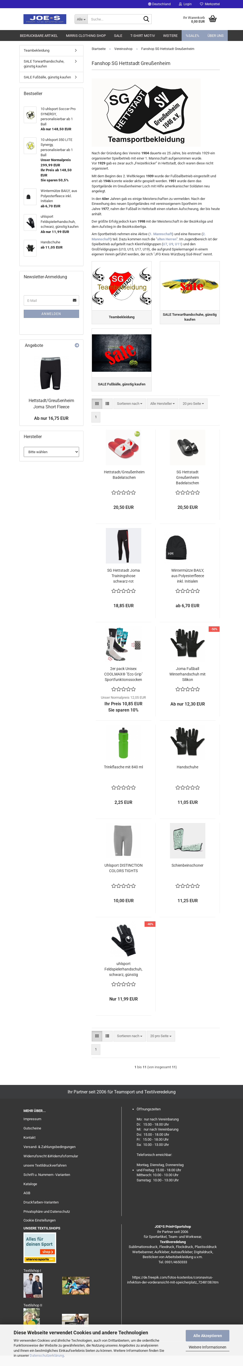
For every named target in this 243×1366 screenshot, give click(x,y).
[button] (159, 4)
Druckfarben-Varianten (41, 1213)
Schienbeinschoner (187, 876)
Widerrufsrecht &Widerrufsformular (50, 1166)
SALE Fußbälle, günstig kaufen (47, 77)
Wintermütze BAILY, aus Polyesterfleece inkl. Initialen (187, 586)
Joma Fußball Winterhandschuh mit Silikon (187, 684)
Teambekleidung (36, 50)
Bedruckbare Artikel (39, 36)
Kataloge (30, 1194)
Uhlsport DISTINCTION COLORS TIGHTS (123, 878)
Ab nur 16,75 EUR (51, 418)
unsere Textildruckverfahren (45, 1176)
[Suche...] (81, 19)
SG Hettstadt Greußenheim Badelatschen (187, 487)
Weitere (170, 36)
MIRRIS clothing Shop (86, 36)
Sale (118, 36)
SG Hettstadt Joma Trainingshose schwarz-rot (123, 586)
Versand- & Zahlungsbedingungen (49, 1157)
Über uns (216, 36)
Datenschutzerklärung (47, 1355)
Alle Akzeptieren (207, 1335)
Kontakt (29, 1148)
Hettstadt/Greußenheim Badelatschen (124, 485)
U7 (165, 244)
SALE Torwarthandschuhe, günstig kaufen (44, 64)
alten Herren (166, 239)
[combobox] (129, 414)
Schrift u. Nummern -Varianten (46, 1185)
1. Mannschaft (160, 234)
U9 (171, 244)
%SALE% (192, 36)
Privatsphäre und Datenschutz (46, 1222)
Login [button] (185, 4)
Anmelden (51, 314)
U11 (178, 244)
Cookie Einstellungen (39, 1231)
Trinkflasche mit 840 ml (123, 777)
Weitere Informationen (207, 1347)
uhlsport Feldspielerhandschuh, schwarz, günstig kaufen (123, 980)
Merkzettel (210, 4)
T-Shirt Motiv (142, 36)
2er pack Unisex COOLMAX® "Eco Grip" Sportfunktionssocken (123, 684)
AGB (26, 1204)
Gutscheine (32, 1139)
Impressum (32, 1129)
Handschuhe (187, 777)
